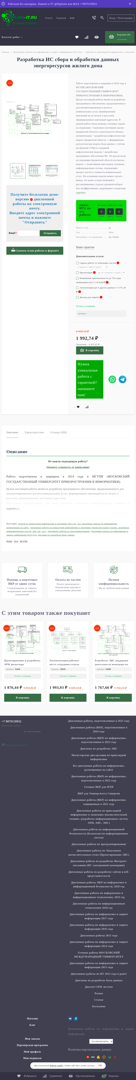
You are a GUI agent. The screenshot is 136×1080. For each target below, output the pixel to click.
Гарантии (61, 18)
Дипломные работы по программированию (69, 531)
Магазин (32, 1018)
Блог (32, 1025)
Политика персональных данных (89, 1049)
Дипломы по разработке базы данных (56, 535)
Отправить (50, 233)
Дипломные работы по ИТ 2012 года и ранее (99, 973)
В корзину (89, 350)
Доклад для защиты (89, 297)
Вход (112, 18)
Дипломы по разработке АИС (98, 748)
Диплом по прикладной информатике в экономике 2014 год (47, 524)
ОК (100, 1065)
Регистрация (125, 18)
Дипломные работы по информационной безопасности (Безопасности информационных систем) (98, 833)
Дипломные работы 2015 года (98, 935)
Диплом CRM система (99, 986)
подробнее (12, 508)
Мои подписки (32, 1058)
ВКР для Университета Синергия (99, 793)
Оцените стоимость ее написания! (68, 467)
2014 (16, 541)
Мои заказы (32, 1038)
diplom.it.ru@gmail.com (16, 745)
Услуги (48, 18)
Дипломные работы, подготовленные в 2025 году (99, 721)
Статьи (98, 999)
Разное (99, 993)
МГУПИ (23, 541)
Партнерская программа (32, 1045)
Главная (5, 52)
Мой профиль (32, 1051)
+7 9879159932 (11, 721)
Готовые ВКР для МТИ (98, 787)
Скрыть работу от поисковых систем (97, 263)
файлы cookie (56, 1065)
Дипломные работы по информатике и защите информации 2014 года (47, 52)
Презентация (86, 272)
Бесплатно (98, 1006)
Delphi (9, 541)
